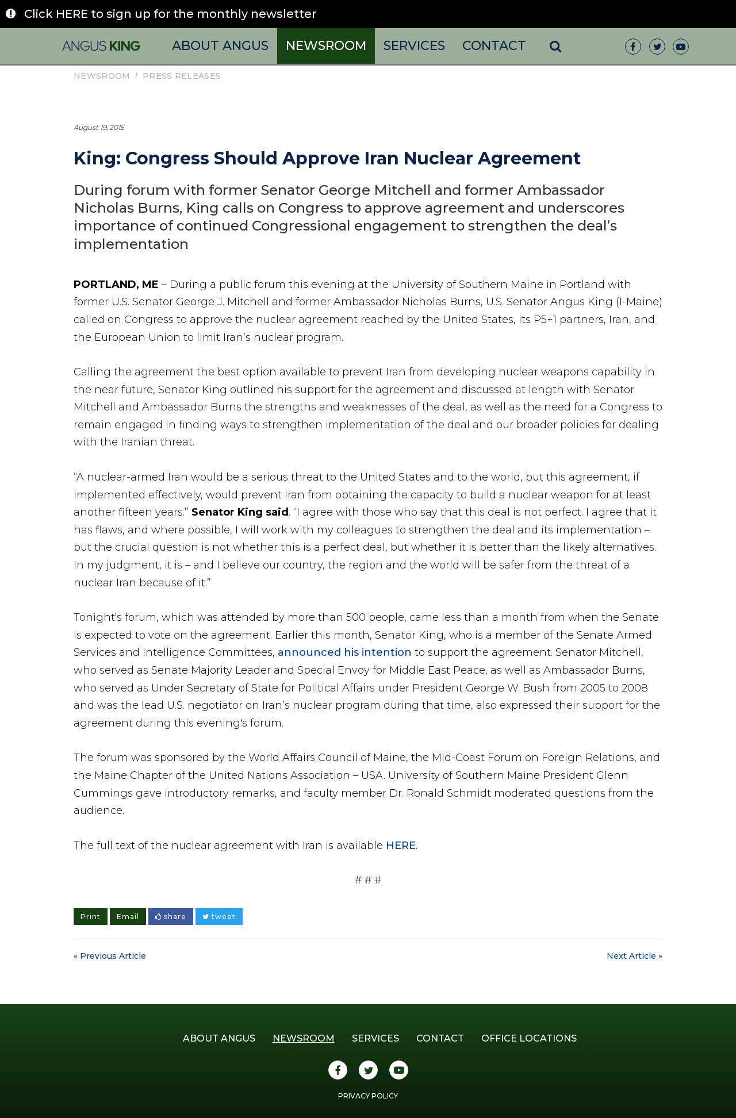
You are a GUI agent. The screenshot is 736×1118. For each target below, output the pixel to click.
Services (414, 45)
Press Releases (182, 76)
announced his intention (345, 652)
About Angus (220, 45)
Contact (494, 45)
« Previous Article (110, 956)
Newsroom (326, 45)
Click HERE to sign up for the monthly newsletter (170, 14)
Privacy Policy (368, 1096)
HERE (401, 845)
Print (90, 916)
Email (128, 916)
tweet (219, 916)
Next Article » (634, 956)
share (170, 916)
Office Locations (529, 1038)
